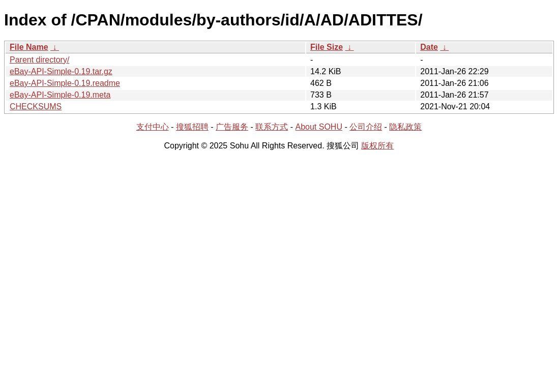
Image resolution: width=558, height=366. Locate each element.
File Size (326, 47)
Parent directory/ (39, 59)
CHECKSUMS (36, 106)
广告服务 (232, 127)
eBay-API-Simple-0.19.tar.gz (61, 71)
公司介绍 (365, 127)
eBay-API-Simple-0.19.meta (60, 94)
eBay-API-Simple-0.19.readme (65, 83)
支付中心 (152, 127)
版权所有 (377, 145)
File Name (29, 47)
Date (429, 47)
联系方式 (271, 127)
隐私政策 (405, 127)
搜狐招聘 (192, 127)
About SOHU (318, 127)
